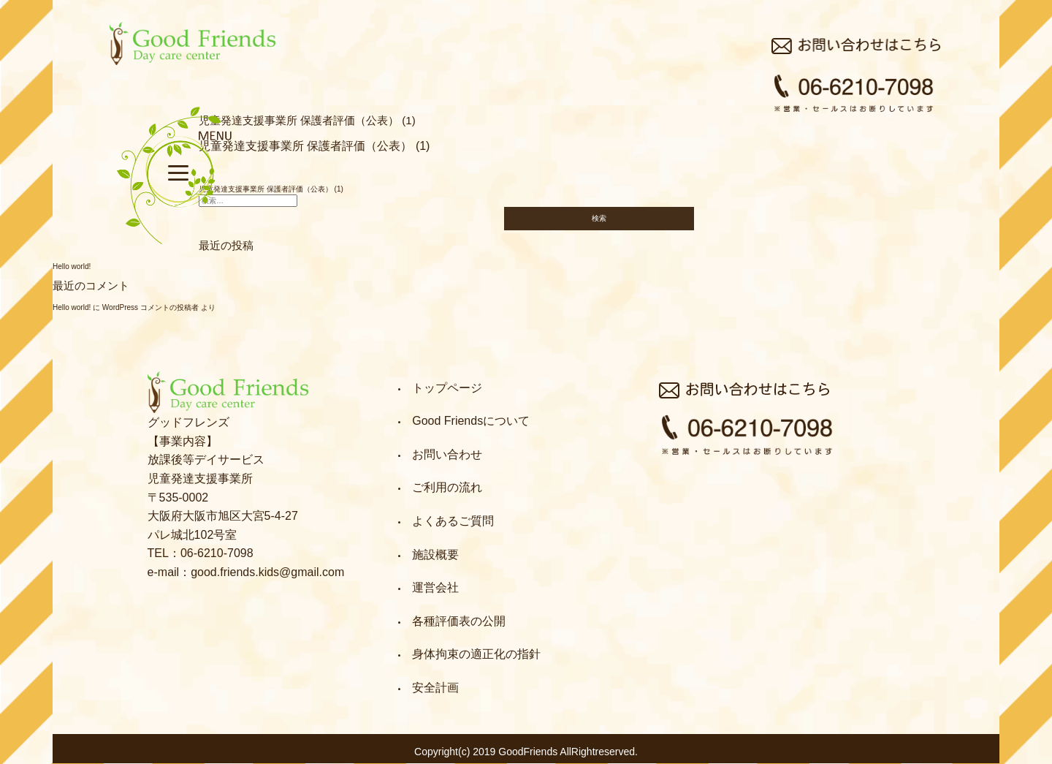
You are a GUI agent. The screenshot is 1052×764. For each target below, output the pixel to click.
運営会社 (435, 587)
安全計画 (435, 687)
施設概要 (435, 554)
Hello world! (72, 266)
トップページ (447, 388)
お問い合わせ (447, 454)
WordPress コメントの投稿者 (150, 307)
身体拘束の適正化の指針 (476, 654)
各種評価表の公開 (459, 621)
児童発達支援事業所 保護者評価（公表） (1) (314, 146)
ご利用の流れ (447, 487)
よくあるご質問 (453, 521)
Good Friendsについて (471, 421)
